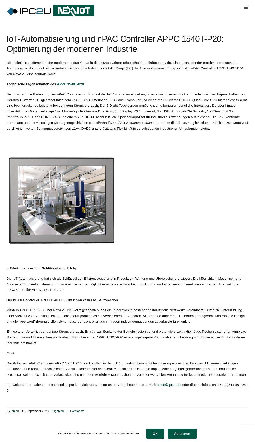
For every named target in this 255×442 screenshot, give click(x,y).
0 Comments (76, 411)
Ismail (15, 411)
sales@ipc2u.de (169, 385)
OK (155, 433)
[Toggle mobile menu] (246, 7)
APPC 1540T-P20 (70, 84)
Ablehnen (182, 433)
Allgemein (58, 411)
